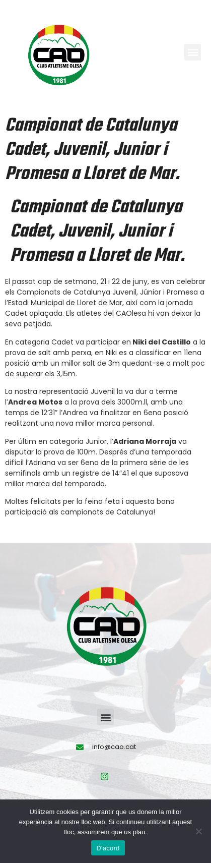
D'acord (107, 848)
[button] (192, 52)
